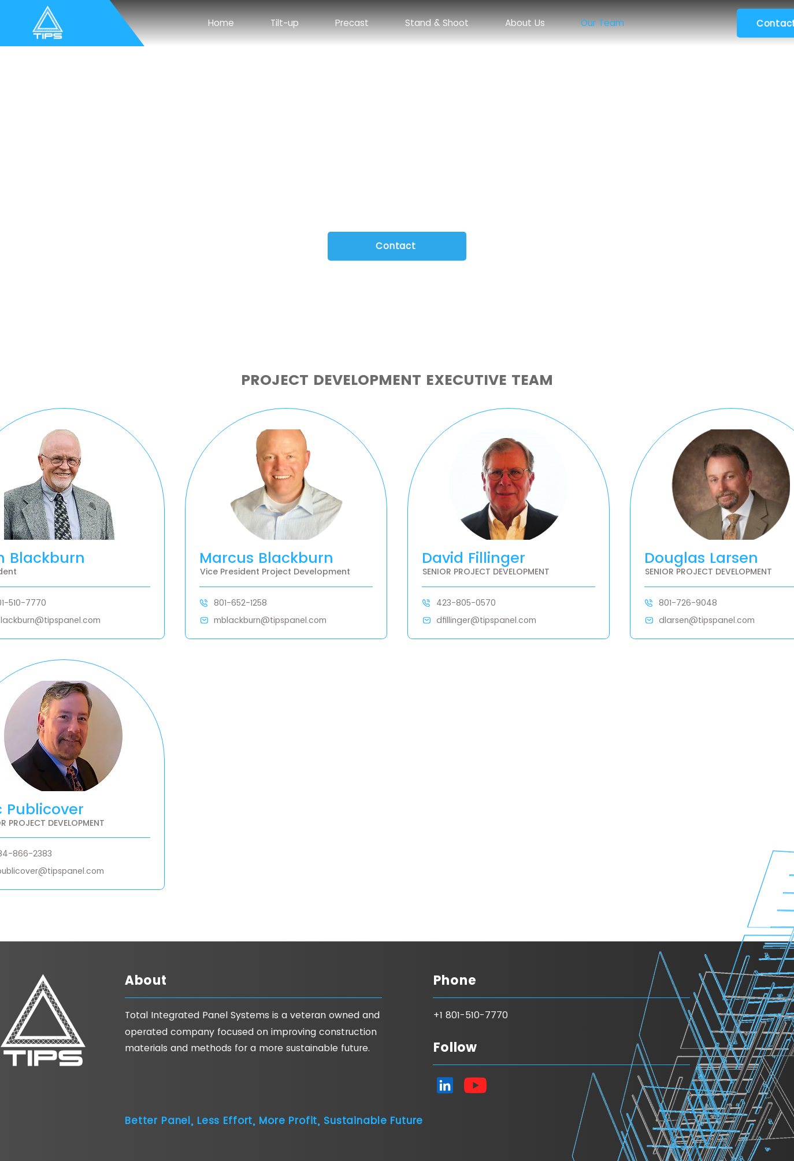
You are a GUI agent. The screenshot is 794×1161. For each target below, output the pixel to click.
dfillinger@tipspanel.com (486, 620)
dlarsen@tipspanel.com (707, 620)
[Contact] (397, 246)
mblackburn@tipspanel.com (270, 620)
